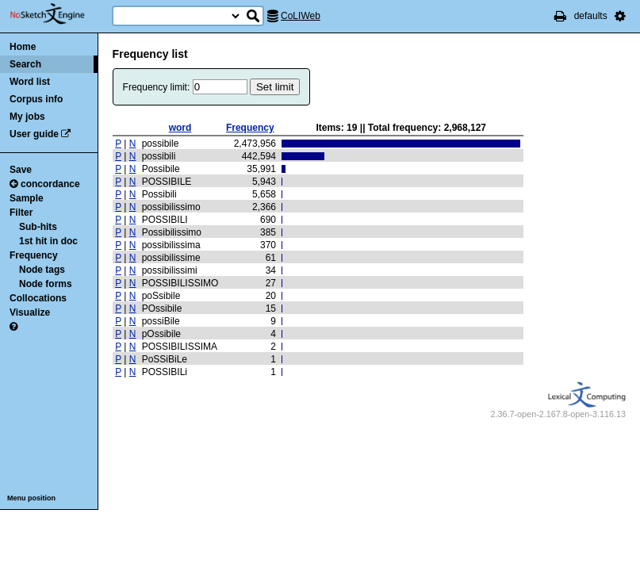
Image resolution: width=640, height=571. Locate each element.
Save (21, 169)
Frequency (34, 255)
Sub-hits (38, 226)
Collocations (38, 298)
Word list (30, 81)
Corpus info (36, 99)
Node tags (42, 269)
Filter (21, 212)
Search (25, 64)
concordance (45, 184)
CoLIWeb (300, 15)
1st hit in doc (48, 241)
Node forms (45, 283)
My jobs (27, 116)
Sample (27, 198)
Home (23, 46)
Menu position (31, 498)
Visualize (30, 312)
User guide (34, 134)
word (180, 127)
